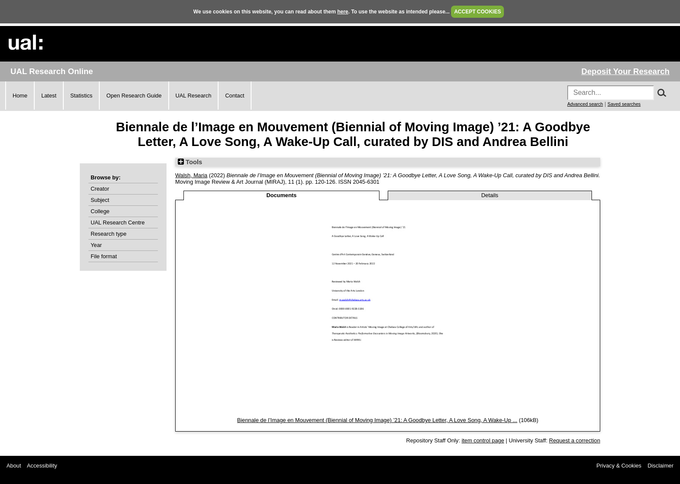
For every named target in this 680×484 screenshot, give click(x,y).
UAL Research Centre (118, 222)
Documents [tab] (281, 195)
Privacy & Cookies (618, 465)
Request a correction (574, 440)
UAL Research (194, 95)
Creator (100, 188)
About (14, 465)
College (100, 211)
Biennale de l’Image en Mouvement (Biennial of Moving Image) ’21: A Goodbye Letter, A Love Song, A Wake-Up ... (377, 420)
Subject (100, 200)
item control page (482, 440)
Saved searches (624, 104)
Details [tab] (489, 195)
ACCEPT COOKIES (477, 12)
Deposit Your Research (625, 71)
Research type (109, 234)
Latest (48, 95)
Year (96, 245)
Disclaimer (660, 465)
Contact (234, 95)
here (342, 12)
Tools (190, 162)
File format (104, 256)
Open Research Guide (133, 95)
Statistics (81, 95)
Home (20, 95)
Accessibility (42, 465)
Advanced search (585, 104)
